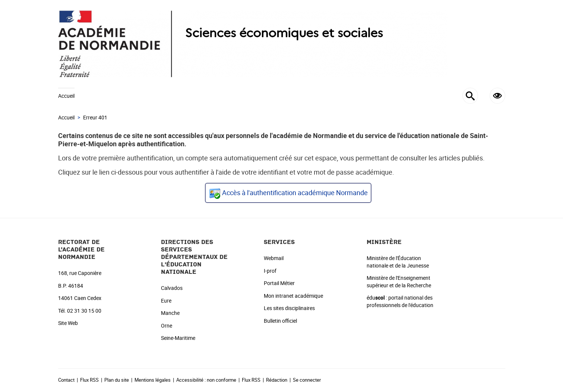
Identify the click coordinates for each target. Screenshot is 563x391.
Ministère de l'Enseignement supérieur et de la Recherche (399, 281)
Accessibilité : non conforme (206, 379)
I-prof (270, 270)
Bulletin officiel (280, 320)
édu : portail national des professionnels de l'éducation (400, 301)
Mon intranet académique (293, 295)
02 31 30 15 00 (84, 310)
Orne (166, 325)
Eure (166, 300)
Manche (170, 312)
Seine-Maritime (178, 337)
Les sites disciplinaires (289, 308)
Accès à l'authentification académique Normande (295, 192)
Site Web (68, 322)
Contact (66, 379)
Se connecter (307, 379)
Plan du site (116, 379)
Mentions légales (153, 379)
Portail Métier (279, 283)
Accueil (66, 95)
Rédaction (276, 379)
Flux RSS (89, 379)
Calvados (172, 287)
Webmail (274, 258)
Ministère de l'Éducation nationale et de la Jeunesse (398, 261)
